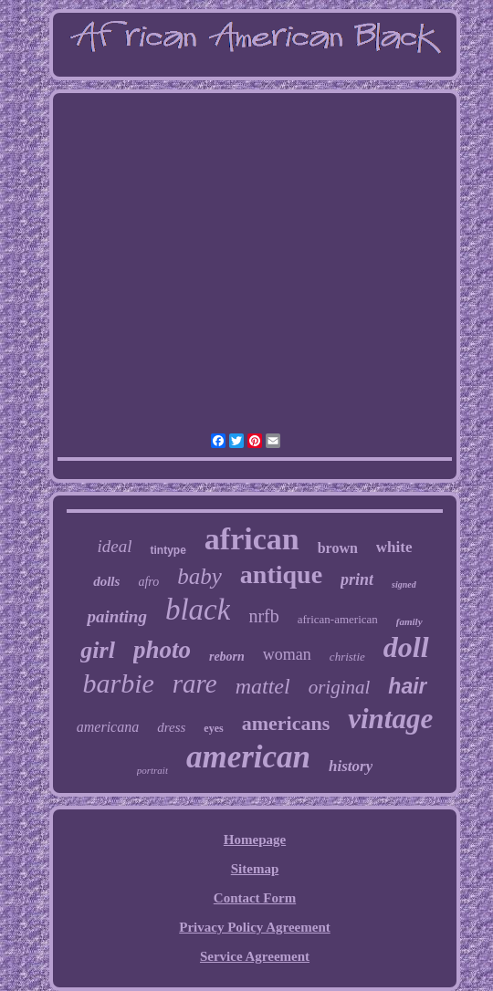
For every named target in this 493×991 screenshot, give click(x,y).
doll (406, 647)
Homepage (255, 839)
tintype (167, 550)
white (394, 547)
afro (148, 582)
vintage (390, 719)
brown (338, 548)
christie (347, 656)
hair (407, 686)
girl (97, 650)
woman (287, 654)
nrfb (263, 616)
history (350, 766)
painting (116, 616)
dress (171, 727)
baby (199, 576)
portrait (152, 770)
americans (286, 723)
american (248, 757)
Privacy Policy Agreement (254, 927)
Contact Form (255, 898)
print (357, 579)
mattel (263, 686)
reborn (227, 656)
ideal (114, 546)
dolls (106, 581)
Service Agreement (254, 956)
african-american (338, 619)
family (409, 621)
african (252, 539)
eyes (213, 728)
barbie (117, 683)
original (340, 687)
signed (404, 584)
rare (195, 683)
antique (281, 574)
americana (108, 727)
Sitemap (255, 868)
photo (162, 649)
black (197, 609)
